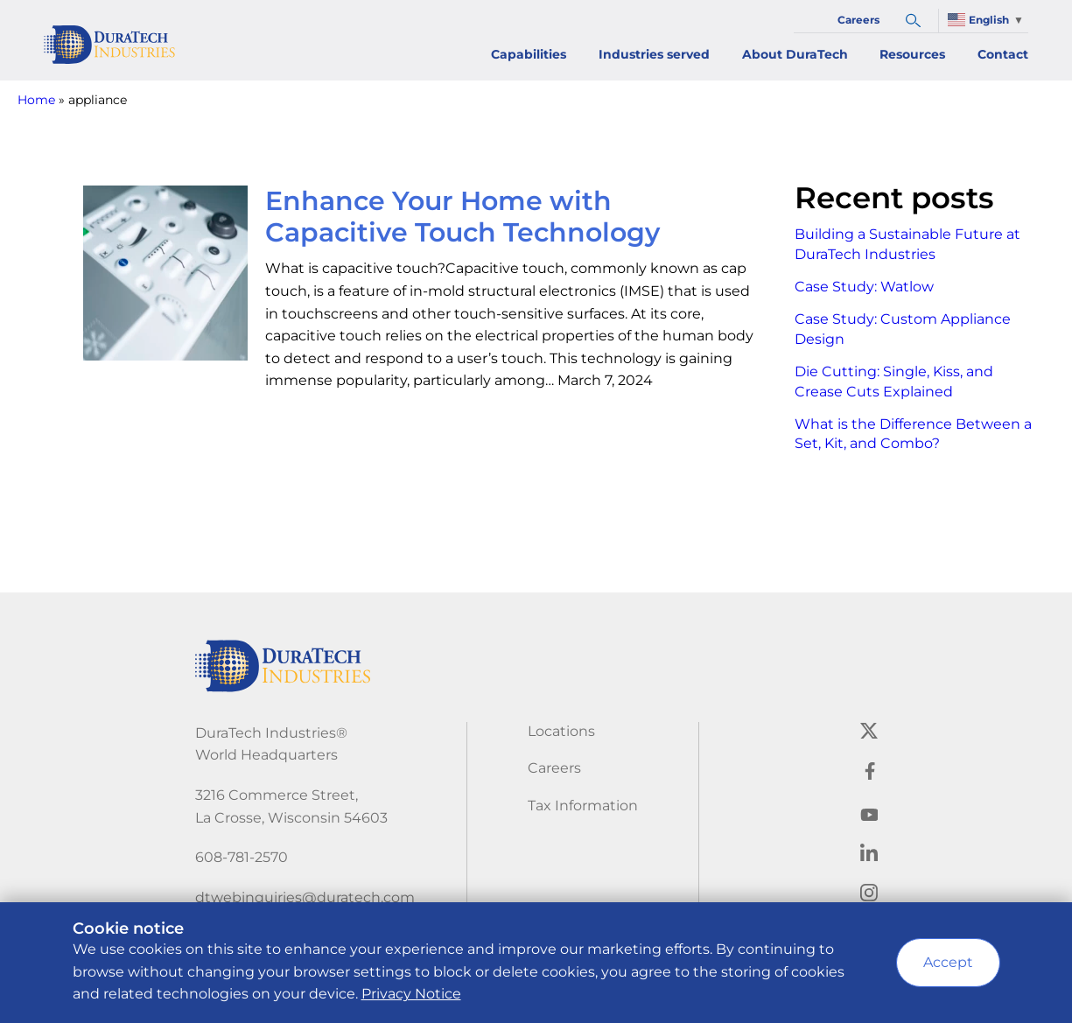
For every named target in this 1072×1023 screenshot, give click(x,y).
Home (36, 100)
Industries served (654, 54)
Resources (912, 54)
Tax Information (583, 805)
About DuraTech (795, 54)
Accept (948, 962)
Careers (858, 19)
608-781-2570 (241, 857)
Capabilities (528, 54)
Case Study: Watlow (864, 286)
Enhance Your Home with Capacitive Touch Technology (462, 217)
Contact (1002, 54)
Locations (561, 731)
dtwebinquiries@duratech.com (305, 897)
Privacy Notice (411, 993)
